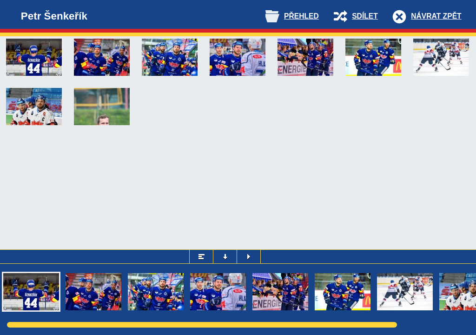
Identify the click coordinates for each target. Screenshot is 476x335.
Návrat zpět (436, 16)
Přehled (301, 16)
